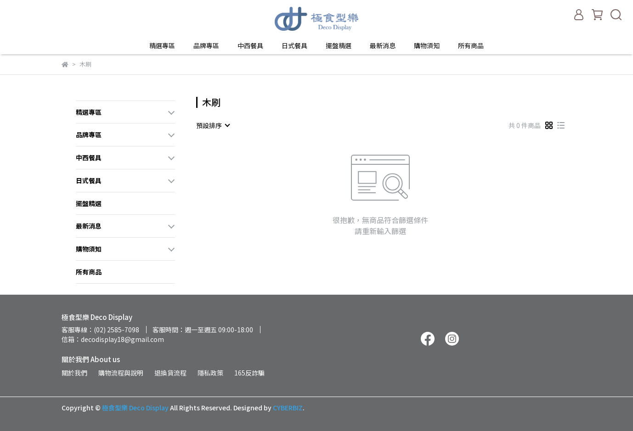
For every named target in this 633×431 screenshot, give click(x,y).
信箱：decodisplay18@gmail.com (113, 339)
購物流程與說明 (120, 372)
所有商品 (471, 45)
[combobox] (212, 125)
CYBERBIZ (288, 407)
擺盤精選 (338, 45)
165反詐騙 (249, 372)
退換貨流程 (170, 372)
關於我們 (74, 372)
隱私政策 (210, 372)
